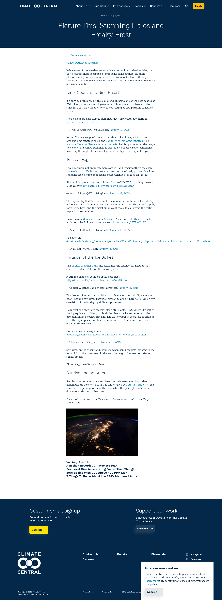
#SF (68, 241)
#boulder (71, 334)
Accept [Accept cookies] (154, 592)
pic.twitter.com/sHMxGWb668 (192, 241)
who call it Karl (82, 171)
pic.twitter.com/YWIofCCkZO (128, 222)
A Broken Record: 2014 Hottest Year (91, 465)
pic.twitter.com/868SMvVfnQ (116, 186)
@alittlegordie (88, 186)
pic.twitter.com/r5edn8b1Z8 (129, 334)
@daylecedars (94, 334)
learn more (152, 580)
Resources (174, 5)
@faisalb (109, 219)
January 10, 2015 (120, 130)
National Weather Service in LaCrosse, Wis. (92, 144)
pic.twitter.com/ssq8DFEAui (112, 280)
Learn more (145, 528)
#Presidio (76, 241)
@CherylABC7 (128, 241)
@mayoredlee (166, 241)
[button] (82, 6)
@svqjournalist (111, 241)
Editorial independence (131, 592)
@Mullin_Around (92, 241)
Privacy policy (107, 592)
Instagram (194, 554)
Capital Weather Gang (84, 266)
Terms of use (88, 592)
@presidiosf (152, 241)
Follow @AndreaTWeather (82, 63)
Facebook (193, 559)
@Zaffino (108, 334)
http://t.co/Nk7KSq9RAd (81, 280)
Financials (158, 554)
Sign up (39, 529)
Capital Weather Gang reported (124, 141)
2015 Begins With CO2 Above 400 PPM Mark (97, 472)
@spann (81, 334)
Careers (88, 559)
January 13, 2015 (120, 193)
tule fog (148, 201)
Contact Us (90, 554)
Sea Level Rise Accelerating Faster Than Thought (101, 469)
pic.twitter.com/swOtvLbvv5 (83, 122)
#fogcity (87, 219)
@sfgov (140, 241)
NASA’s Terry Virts (137, 385)
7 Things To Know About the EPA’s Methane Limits (101, 476)
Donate (198, 6)
